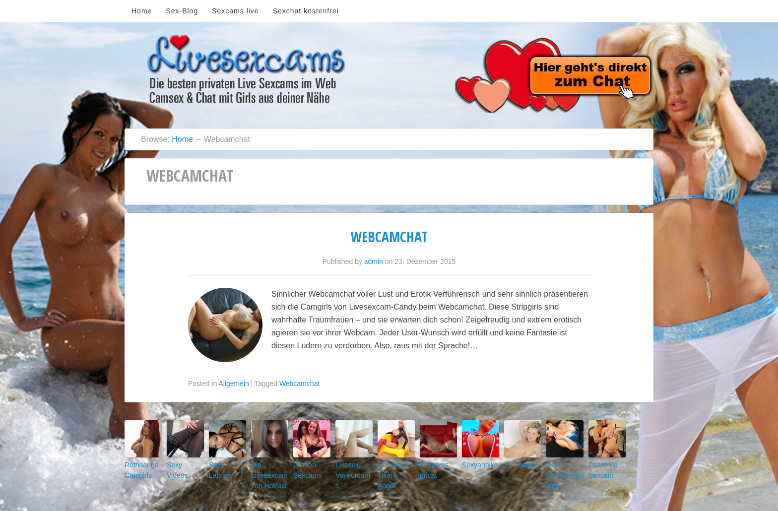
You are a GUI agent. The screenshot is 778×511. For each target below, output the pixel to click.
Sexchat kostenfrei (306, 11)
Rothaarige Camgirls (138, 468)
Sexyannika (476, 464)
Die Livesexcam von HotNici (265, 472)
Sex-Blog (182, 11)
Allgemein (233, 383)
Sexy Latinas (224, 464)
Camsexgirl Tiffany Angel (393, 468)
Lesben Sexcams (304, 468)
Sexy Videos (182, 464)
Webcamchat (389, 236)
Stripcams (516, 464)
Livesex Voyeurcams (350, 468)
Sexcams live (235, 11)
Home (141, 11)
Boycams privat (431, 468)
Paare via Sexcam (599, 468)
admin (373, 261)
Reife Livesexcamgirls (564, 472)
